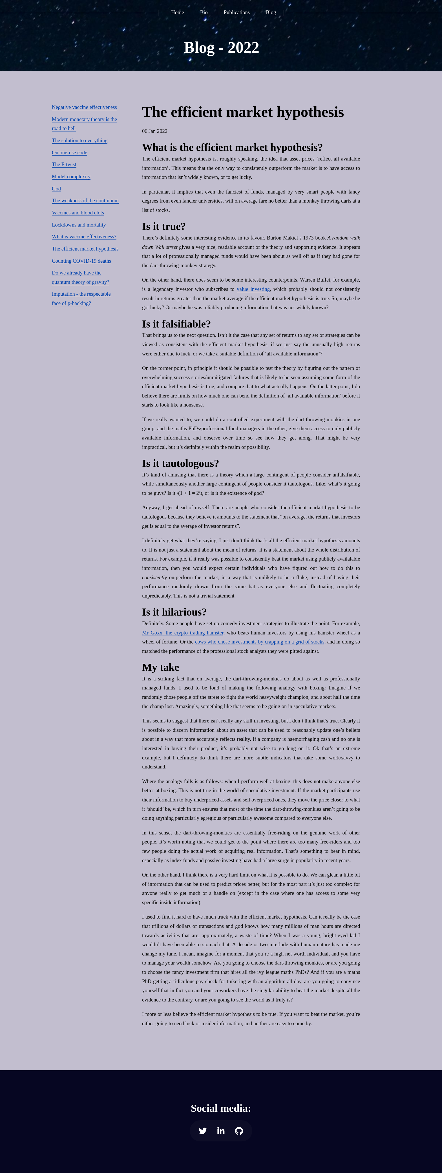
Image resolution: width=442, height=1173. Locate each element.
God (56, 189)
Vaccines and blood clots (78, 213)
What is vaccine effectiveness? (84, 237)
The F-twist (64, 164)
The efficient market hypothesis (85, 249)
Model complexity (71, 176)
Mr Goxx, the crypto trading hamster (182, 633)
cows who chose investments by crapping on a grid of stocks (259, 642)
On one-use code (69, 152)
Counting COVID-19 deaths (81, 261)
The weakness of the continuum (85, 200)
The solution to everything (79, 140)
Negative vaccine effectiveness (84, 107)
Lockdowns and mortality (79, 225)
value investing (253, 289)
